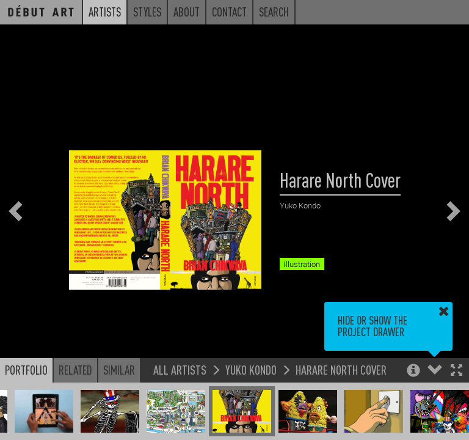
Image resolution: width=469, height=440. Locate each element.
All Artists (179, 369)
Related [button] (75, 370)
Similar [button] (119, 370)
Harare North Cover (341, 369)
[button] (456, 371)
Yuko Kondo (251, 369)
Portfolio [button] (26, 370)
